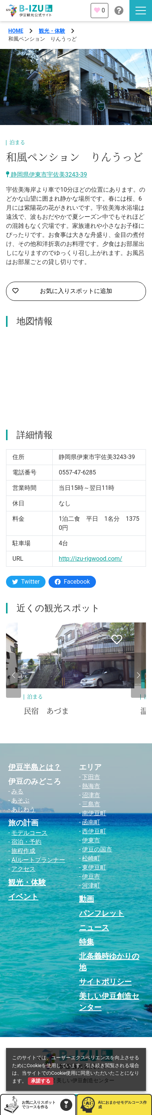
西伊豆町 (94, 831)
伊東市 (91, 840)
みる (17, 791)
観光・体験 (52, 31)
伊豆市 (91, 876)
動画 (86, 898)
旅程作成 (23, 850)
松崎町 (91, 858)
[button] (13, 675)
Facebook (72, 581)
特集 (86, 941)
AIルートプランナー (38, 859)
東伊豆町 (94, 867)
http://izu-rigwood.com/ (90, 558)
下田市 (91, 777)
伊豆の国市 (97, 849)
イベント (23, 896)
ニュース (94, 927)
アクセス (23, 868)
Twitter (26, 581)
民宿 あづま (46, 711)
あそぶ (20, 800)
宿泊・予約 (26, 841)
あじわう (23, 809)
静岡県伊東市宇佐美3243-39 (46, 174)
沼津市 (91, 795)
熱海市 (91, 786)
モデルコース (29, 832)
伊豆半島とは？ (34, 767)
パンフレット (101, 913)
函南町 (91, 822)
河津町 (91, 885)
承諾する (40, 1081)
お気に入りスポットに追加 (62, 291)
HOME (15, 31)
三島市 (91, 804)
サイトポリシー (105, 981)
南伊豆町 (94, 813)
